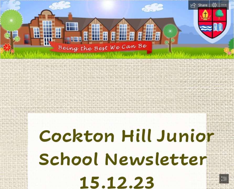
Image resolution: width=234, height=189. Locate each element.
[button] (198, 5)
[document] (117, 94)
